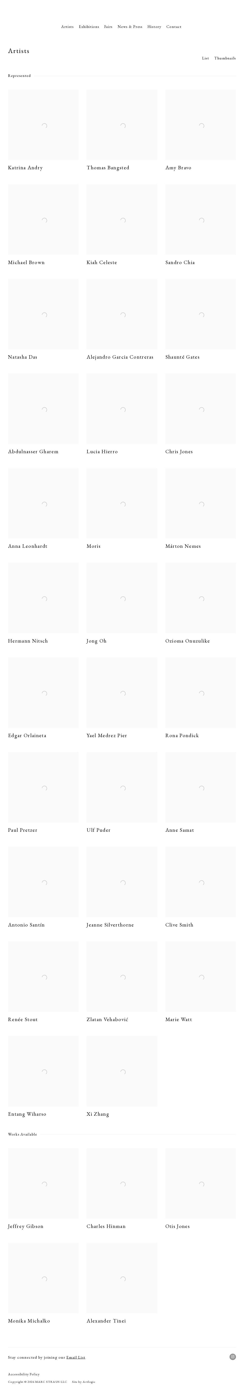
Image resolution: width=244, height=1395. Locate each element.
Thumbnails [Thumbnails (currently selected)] (225, 58)
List (205, 58)
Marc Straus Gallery (122, 11)
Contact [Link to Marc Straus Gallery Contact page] (174, 26)
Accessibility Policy (24, 1374)
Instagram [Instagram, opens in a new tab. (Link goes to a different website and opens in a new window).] (233, 1357)
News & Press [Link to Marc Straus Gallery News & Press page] (130, 26)
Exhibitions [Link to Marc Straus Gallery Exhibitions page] (89, 26)
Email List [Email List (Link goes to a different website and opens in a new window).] (75, 1357)
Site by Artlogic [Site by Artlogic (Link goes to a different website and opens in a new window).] (83, 1382)
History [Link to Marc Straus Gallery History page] (154, 26)
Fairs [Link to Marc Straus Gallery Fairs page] (108, 26)
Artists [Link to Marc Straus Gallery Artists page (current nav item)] (67, 26)
